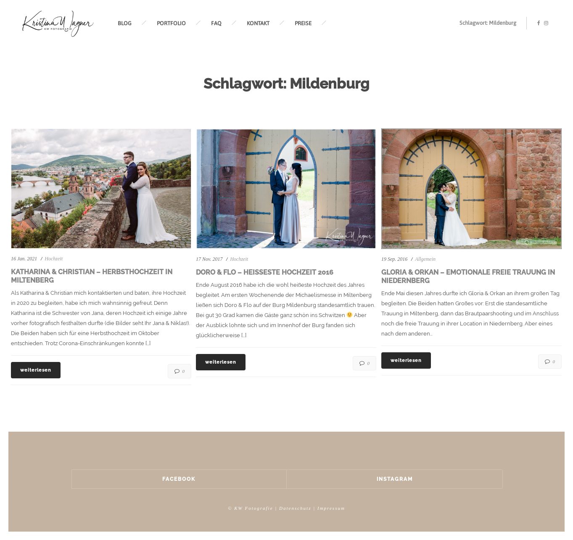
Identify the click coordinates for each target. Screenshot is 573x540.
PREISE (303, 23)
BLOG (125, 23)
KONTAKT (258, 23)
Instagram (395, 479)
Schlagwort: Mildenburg (487, 23)
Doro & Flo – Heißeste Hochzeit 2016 (264, 272)
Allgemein (425, 259)
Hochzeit (54, 259)
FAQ (216, 23)
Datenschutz (295, 508)
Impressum (331, 508)
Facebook (178, 479)
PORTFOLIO (171, 23)
